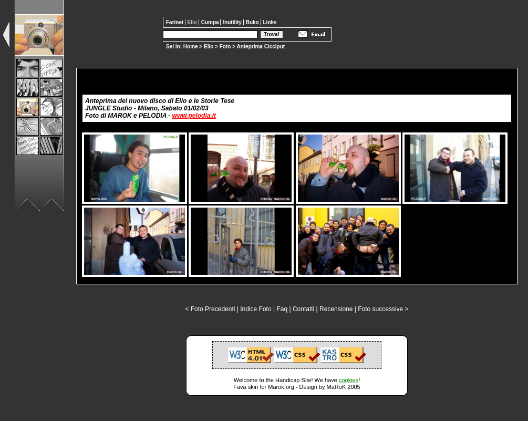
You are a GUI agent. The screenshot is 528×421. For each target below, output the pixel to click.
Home (190, 46)
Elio (208, 46)
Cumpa (211, 22)
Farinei (175, 22)
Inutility (233, 22)
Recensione (336, 309)
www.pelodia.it (194, 115)
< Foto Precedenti (210, 309)
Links (270, 22)
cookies (348, 380)
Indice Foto (255, 309)
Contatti (303, 309)
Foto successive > (383, 309)
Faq (281, 309)
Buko (253, 22)
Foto (225, 46)
